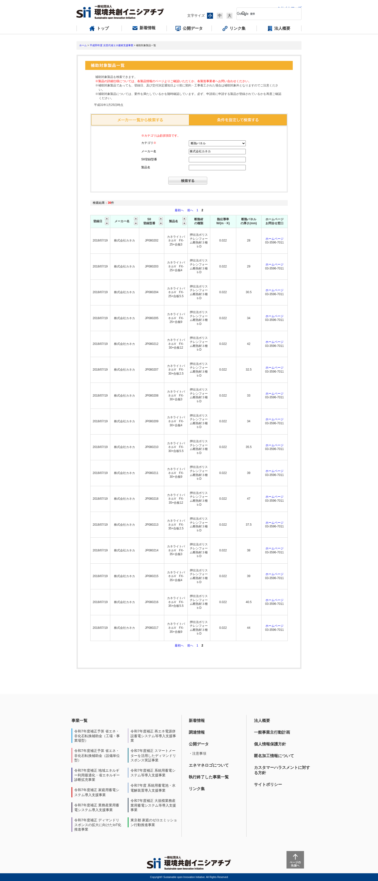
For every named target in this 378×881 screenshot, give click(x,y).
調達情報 (197, 732)
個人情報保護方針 (270, 744)
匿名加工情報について (274, 756)
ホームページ (275, 238)
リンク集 (197, 789)
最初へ (179, 210)
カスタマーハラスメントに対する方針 (282, 770)
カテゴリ (148, 143)
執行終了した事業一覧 (209, 777)
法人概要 (262, 720)
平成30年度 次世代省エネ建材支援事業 (111, 45)
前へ (190, 210)
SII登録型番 (149, 159)
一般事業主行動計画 (272, 732)
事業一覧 (80, 720)
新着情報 (197, 720)
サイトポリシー (268, 784)
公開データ (199, 744)
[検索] (265, 13)
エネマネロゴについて (209, 765)
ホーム (83, 45)
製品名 (145, 167)
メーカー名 (148, 151)
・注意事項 (197, 753)
